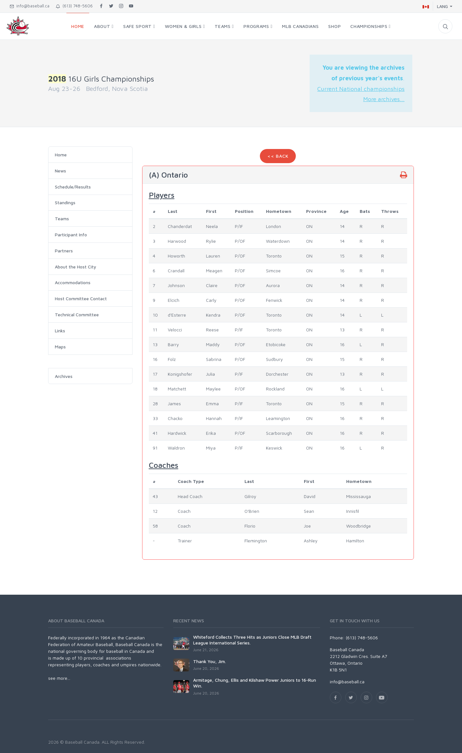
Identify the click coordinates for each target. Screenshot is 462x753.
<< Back (277, 156)
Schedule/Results (73, 186)
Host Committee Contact (81, 298)
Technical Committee (77, 314)
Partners (64, 250)
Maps (60, 346)
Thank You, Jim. (209, 661)
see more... (59, 678)
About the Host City (75, 266)
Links (60, 330)
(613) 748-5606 (74, 5)
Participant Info (71, 234)
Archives (64, 376)
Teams (62, 218)
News (60, 170)
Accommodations (72, 282)
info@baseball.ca (29, 5)
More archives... (384, 98)
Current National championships (361, 88)
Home (61, 154)
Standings (65, 202)
